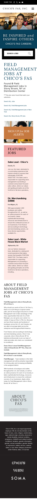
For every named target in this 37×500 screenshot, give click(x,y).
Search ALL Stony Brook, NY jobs (14, 116)
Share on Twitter (17, 2)
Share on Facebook (14, 2)
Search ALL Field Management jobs (15, 105)
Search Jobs (12, 53)
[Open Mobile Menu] (33, 8)
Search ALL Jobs (9, 101)
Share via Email (22, 2)
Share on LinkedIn (20, 2)
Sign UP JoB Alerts (18, 132)
